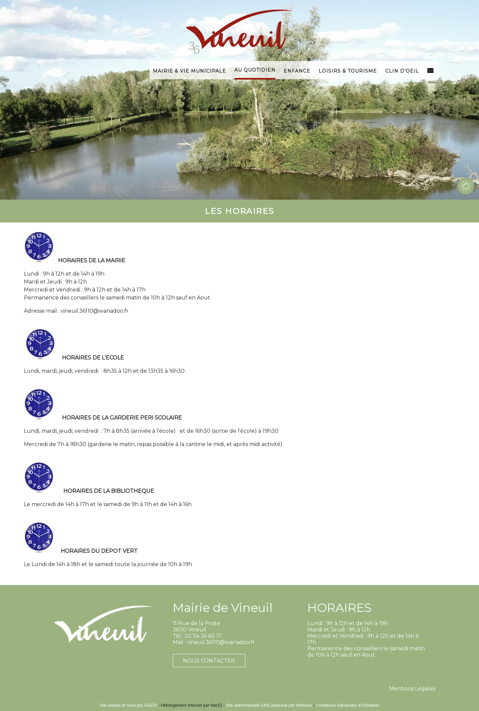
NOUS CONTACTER (209, 661)
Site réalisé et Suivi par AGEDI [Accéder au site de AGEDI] (128, 705)
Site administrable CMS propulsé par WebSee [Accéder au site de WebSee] (269, 705)
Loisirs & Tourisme (348, 70)
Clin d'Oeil (402, 70)
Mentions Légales (412, 688)
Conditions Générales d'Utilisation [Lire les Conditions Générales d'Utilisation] (348, 705)
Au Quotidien (254, 69)
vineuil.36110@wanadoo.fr (95, 311)
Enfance (297, 70)
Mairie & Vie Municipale (189, 70)
